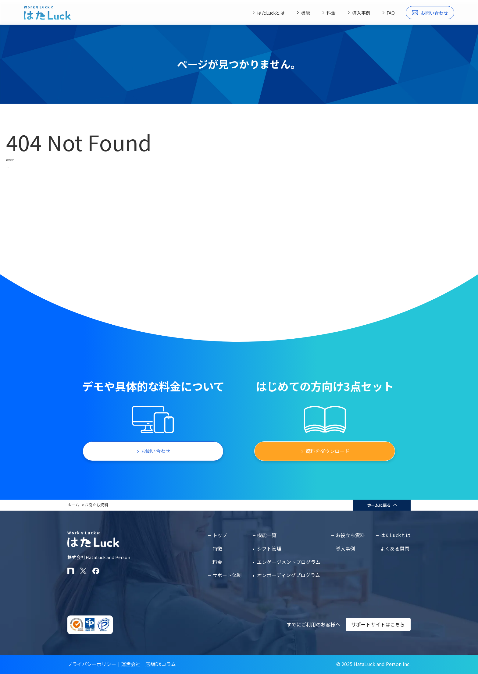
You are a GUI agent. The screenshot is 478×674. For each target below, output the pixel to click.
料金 (331, 12)
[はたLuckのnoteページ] (70, 571)
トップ (219, 535)
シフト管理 (269, 548)
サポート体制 (227, 575)
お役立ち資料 (96, 505)
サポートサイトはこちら (378, 624)
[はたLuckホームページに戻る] (47, 12)
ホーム (73, 505)
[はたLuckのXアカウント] (83, 571)
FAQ (391, 12)
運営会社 (131, 664)
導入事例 (361, 12)
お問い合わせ (430, 12)
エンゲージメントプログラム (288, 561)
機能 (305, 12)
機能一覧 (266, 535)
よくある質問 (394, 548)
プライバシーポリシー (91, 664)
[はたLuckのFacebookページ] (95, 571)
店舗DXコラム (160, 664)
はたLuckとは (271, 12)
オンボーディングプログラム (288, 575)
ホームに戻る (379, 505)
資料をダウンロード (327, 451)
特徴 (217, 548)
